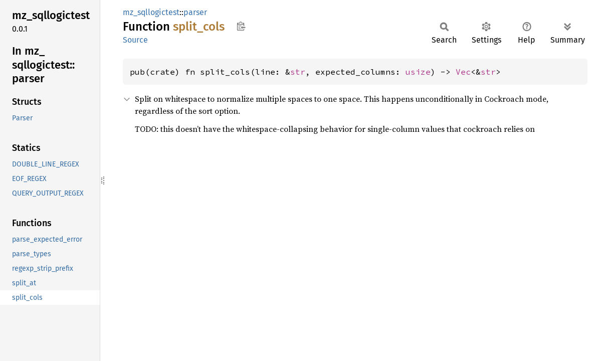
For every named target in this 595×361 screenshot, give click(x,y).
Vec (463, 72)
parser (195, 12)
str (297, 72)
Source (135, 40)
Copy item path (241, 26)
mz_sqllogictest (151, 12)
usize (418, 72)
